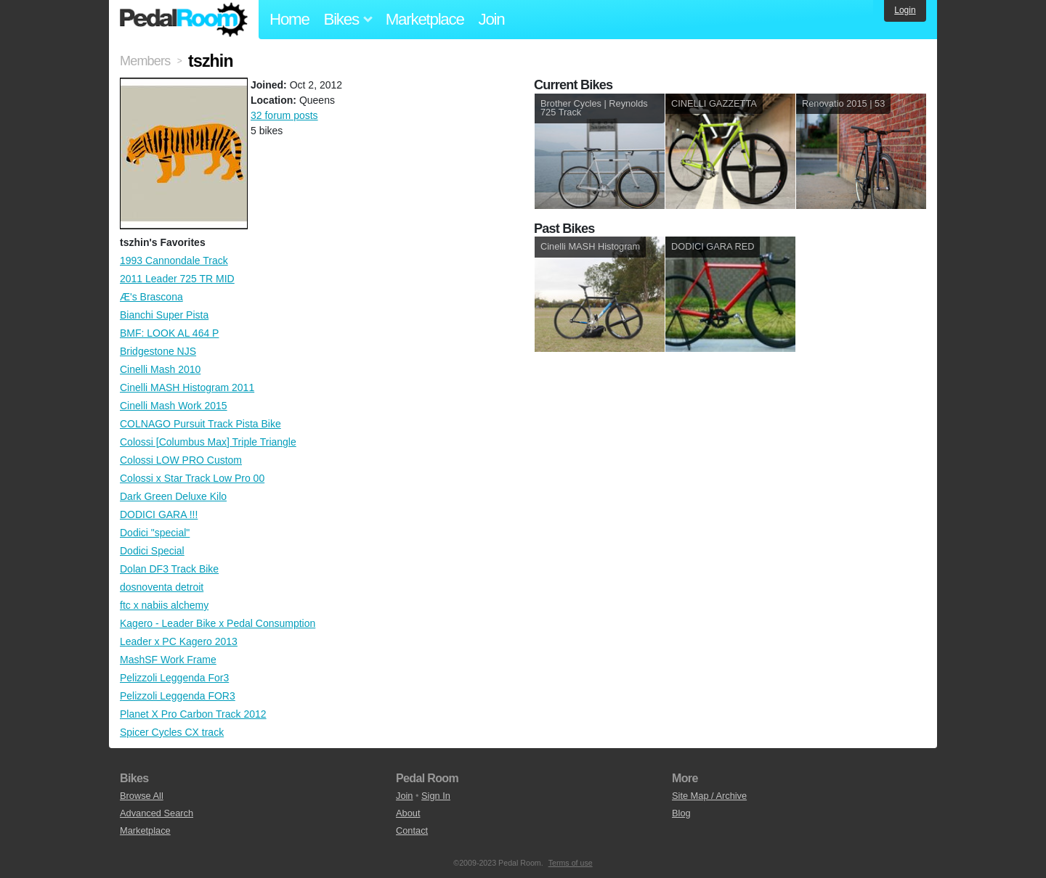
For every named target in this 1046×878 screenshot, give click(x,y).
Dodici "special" (155, 532)
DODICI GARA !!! (159, 514)
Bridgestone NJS (158, 351)
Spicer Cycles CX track (172, 732)
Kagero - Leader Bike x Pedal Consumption (217, 623)
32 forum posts (284, 115)
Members (145, 61)
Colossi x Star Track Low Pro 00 (192, 478)
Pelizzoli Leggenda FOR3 (177, 696)
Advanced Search (156, 813)
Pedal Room (184, 19)
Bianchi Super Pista (164, 315)
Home (289, 19)
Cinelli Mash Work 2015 (173, 405)
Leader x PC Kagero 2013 (179, 641)
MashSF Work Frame (168, 659)
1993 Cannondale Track (174, 260)
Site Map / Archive (709, 795)
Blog (681, 813)
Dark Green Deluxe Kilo (173, 496)
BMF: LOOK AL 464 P (169, 333)
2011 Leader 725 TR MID (177, 278)
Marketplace (425, 19)
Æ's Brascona (151, 297)
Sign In (435, 795)
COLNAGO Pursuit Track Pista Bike (200, 424)
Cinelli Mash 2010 (160, 369)
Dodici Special (152, 551)
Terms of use (570, 862)
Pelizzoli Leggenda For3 (174, 678)
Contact (412, 830)
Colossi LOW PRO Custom (181, 460)
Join (492, 19)
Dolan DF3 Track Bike (169, 569)
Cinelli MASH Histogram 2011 (187, 387)
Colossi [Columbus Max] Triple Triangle (208, 442)
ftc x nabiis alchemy (164, 605)
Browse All (141, 795)
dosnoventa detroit (161, 587)
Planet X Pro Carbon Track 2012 (193, 714)
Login (904, 10)
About (408, 813)
